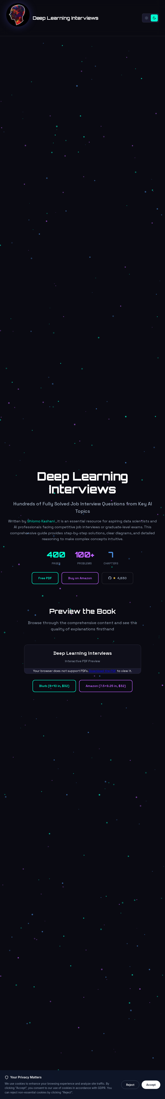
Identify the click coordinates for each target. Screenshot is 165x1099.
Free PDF (45, 578)
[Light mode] (146, 17)
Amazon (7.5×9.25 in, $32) (106, 686)
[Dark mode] (154, 17)
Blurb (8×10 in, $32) (54, 686)
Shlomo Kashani (41, 521)
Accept (151, 1091)
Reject (130, 1091)
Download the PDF (102, 671)
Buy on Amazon (80, 578)
